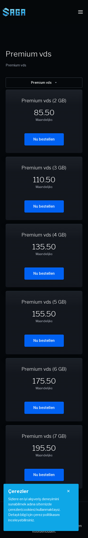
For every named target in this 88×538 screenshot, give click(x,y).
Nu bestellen (44, 139)
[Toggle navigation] (80, 12)
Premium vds (44, 82)
